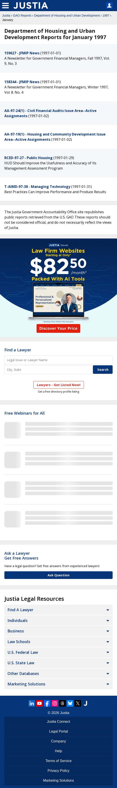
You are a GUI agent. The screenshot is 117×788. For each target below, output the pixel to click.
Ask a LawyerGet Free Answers (21, 556)
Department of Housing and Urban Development (67, 15)
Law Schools (18, 641)
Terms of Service (58, 761)
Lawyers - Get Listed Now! (58, 385)
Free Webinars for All (24, 413)
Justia (6, 15)
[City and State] (48, 369)
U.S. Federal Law (22, 652)
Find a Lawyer (17, 349)
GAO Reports (22, 15)
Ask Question (58, 575)
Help (58, 751)
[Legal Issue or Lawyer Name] (58, 360)
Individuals (17, 620)
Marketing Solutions (26, 684)
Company (58, 741)
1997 (106, 15)
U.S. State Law (20, 662)
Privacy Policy (58, 771)
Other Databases (23, 673)
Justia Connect (58, 721)
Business (15, 630)
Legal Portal (58, 731)
